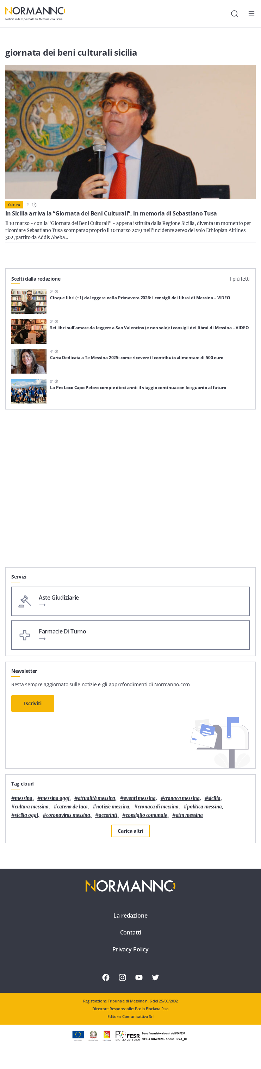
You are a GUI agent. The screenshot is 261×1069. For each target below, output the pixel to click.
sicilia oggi (26, 815)
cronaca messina (182, 798)
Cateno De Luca (72, 807)
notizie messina (112, 807)
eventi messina (139, 798)
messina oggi (55, 798)
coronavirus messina (68, 815)
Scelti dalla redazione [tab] (36, 278)
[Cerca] (234, 14)
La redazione (130, 915)
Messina (23, 798)
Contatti (130, 932)
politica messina (204, 807)
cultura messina (32, 807)
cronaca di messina (158, 807)
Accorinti (108, 815)
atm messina (189, 815)
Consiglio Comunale (146, 815)
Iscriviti (33, 703)
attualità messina (97, 798)
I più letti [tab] (240, 278)
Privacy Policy (130, 949)
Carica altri (130, 830)
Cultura (14, 204)
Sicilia (214, 798)
